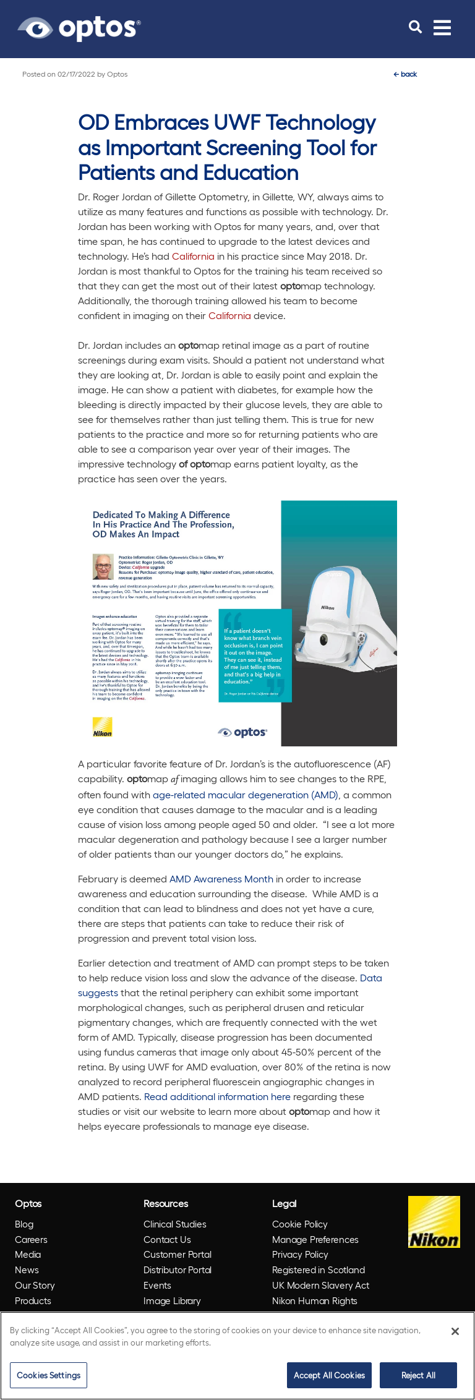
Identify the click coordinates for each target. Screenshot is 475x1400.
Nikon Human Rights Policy (314, 1308)
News (26, 1269)
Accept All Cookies (329, 1375)
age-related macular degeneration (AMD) (245, 794)
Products (33, 1300)
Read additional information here (218, 1096)
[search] (415, 27)
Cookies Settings (48, 1375)
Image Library (172, 1300)
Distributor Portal (177, 1269)
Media (28, 1254)
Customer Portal (177, 1254)
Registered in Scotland (318, 1269)
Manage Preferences (315, 1239)
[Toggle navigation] (442, 27)
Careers (31, 1239)
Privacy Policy (300, 1254)
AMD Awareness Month (221, 878)
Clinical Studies (175, 1223)
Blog (24, 1223)
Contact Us (167, 1239)
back (405, 73)
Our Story (35, 1285)
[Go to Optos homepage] (79, 27)
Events (157, 1285)
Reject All (418, 1375)
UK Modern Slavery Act (320, 1285)
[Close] (455, 1331)
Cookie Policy (300, 1223)
